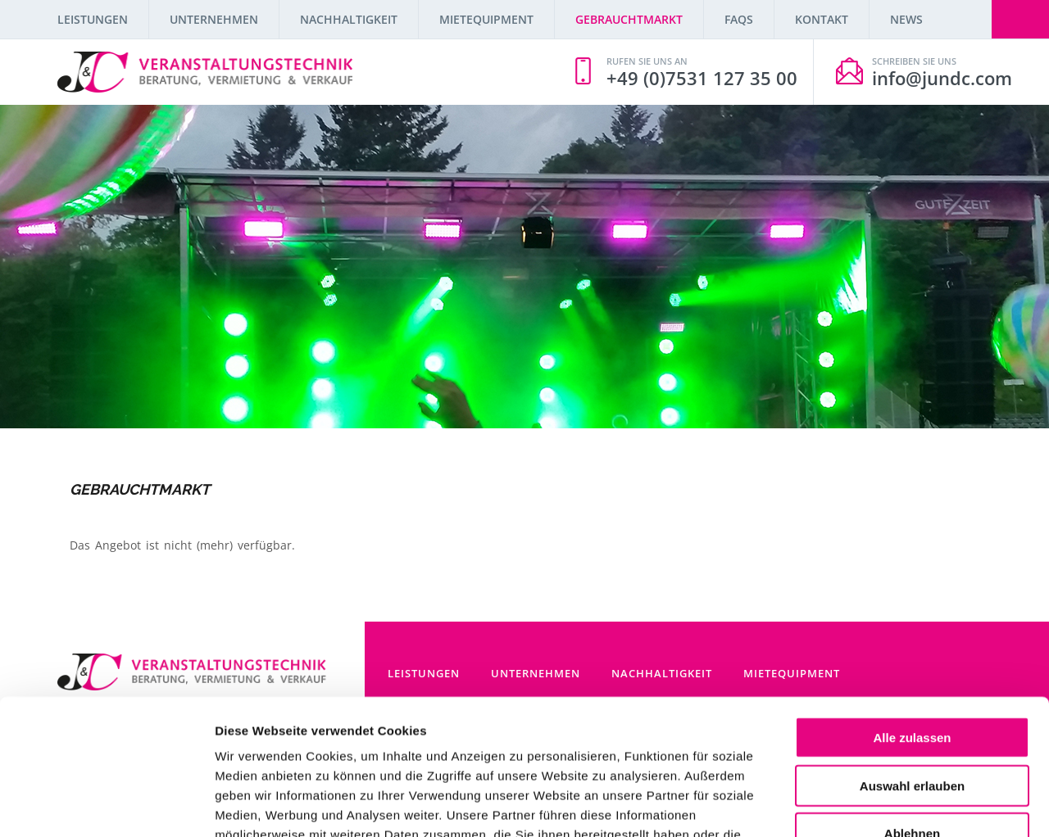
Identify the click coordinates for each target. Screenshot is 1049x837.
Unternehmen (214, 19)
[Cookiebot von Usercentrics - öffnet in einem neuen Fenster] (106, 805)
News (906, 19)
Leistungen (92, 19)
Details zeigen (871, 805)
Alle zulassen (912, 621)
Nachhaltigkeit (348, 19)
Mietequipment (486, 19)
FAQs (738, 19)
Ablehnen (912, 717)
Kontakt (821, 19)
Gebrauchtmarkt (629, 19)
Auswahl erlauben (912, 669)
